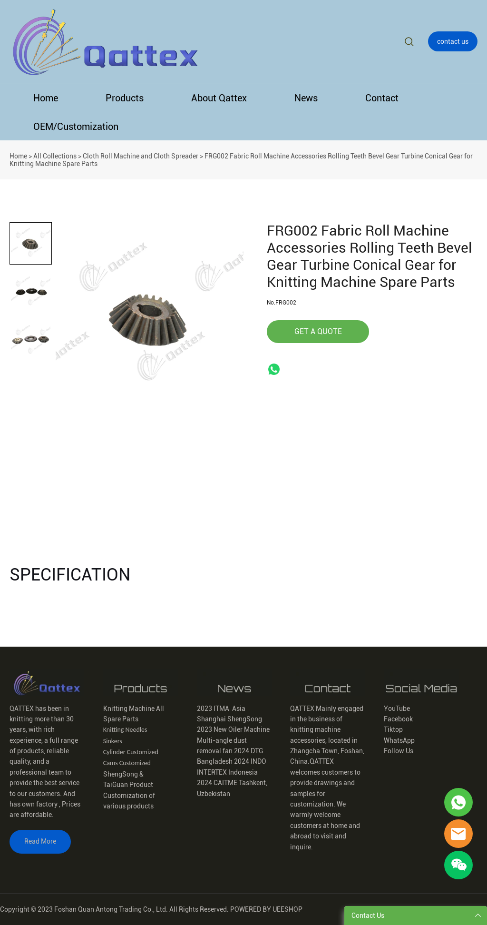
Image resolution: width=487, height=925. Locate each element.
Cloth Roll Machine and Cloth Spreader (140, 156)
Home (45, 98)
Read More (40, 841)
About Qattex (219, 98)
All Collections (55, 156)
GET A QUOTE (318, 331)
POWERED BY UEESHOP (266, 909)
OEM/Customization (75, 126)
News (306, 98)
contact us (452, 41)
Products (125, 98)
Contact (382, 98)
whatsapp (274, 369)
